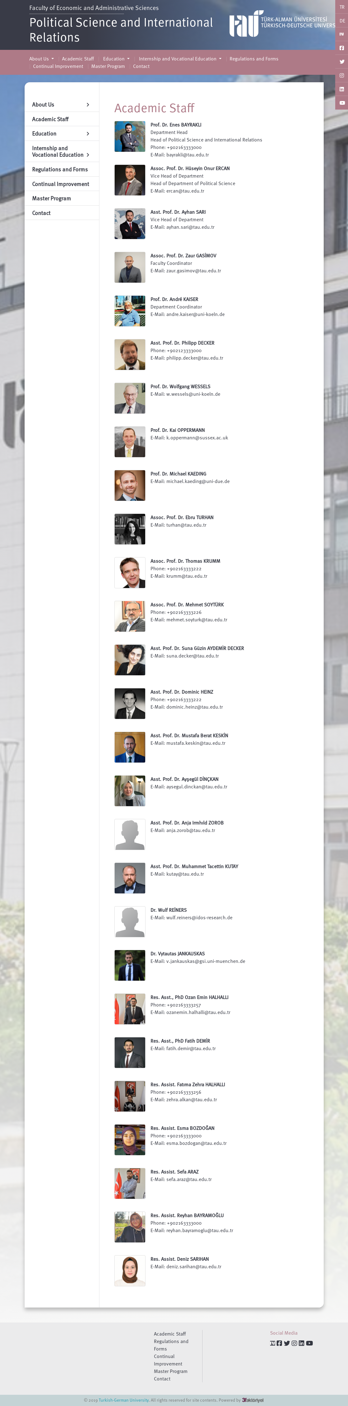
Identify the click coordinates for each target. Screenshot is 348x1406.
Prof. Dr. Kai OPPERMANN (177, 430)
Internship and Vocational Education (178, 58)
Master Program (108, 66)
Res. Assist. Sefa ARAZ (174, 1171)
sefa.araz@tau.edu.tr (189, 1179)
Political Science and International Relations (121, 29)
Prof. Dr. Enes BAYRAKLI (175, 124)
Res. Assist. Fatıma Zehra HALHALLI (187, 1084)
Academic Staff (78, 58)
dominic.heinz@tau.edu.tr (194, 706)
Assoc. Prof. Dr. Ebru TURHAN (181, 517)
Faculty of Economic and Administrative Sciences (94, 7)
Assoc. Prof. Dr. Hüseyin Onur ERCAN (190, 168)
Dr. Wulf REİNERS (168, 910)
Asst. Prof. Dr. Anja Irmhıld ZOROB (187, 822)
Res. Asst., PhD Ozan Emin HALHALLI (189, 997)
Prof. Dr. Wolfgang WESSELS (180, 386)
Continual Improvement (58, 66)
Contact (141, 66)
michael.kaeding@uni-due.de (198, 481)
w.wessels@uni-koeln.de (193, 394)
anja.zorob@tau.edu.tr (190, 830)
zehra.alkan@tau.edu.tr (191, 1099)
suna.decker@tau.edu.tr (192, 655)
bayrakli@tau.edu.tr (187, 154)
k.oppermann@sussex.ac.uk (197, 437)
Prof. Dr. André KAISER (174, 299)
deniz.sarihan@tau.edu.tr (193, 1266)
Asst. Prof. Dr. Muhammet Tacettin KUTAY (194, 866)
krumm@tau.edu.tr (186, 576)
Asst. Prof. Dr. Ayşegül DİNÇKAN (184, 779)
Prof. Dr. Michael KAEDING (178, 473)
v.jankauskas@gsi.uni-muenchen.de (205, 961)
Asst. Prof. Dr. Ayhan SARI (178, 212)
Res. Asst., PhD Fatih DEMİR (180, 1041)
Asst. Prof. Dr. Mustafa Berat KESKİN (189, 735)
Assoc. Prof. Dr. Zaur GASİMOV (183, 255)
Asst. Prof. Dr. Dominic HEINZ (181, 692)
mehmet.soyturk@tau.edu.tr (196, 619)
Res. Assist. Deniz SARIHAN (179, 1259)
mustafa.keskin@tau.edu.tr (195, 743)
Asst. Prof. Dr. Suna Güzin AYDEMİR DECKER (197, 648)
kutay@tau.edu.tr (185, 874)
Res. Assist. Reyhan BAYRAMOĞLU (187, 1215)
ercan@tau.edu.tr (185, 190)
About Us (39, 58)
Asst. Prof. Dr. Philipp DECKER (182, 343)
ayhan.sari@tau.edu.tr (190, 227)
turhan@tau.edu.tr (186, 524)
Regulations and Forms (254, 58)
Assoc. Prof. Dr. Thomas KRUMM (185, 561)
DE (342, 20)
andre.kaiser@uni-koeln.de (195, 314)
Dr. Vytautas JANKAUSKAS (177, 953)
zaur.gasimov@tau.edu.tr (193, 270)
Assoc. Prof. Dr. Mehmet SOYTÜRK (187, 604)
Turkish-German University (124, 1400)
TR (342, 7)
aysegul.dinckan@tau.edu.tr (196, 786)
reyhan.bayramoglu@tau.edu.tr (199, 1230)
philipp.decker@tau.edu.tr (194, 357)
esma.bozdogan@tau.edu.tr (196, 1143)
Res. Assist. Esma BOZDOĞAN (182, 1128)
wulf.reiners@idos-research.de (199, 917)
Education (114, 58)
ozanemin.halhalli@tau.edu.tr (198, 1012)
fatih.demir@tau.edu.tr (191, 1048)
